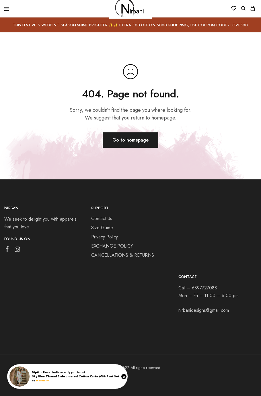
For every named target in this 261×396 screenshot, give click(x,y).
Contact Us (101, 218)
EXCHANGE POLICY (112, 246)
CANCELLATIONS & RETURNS (122, 255)
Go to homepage (130, 140)
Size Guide (102, 227)
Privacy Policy (104, 237)
